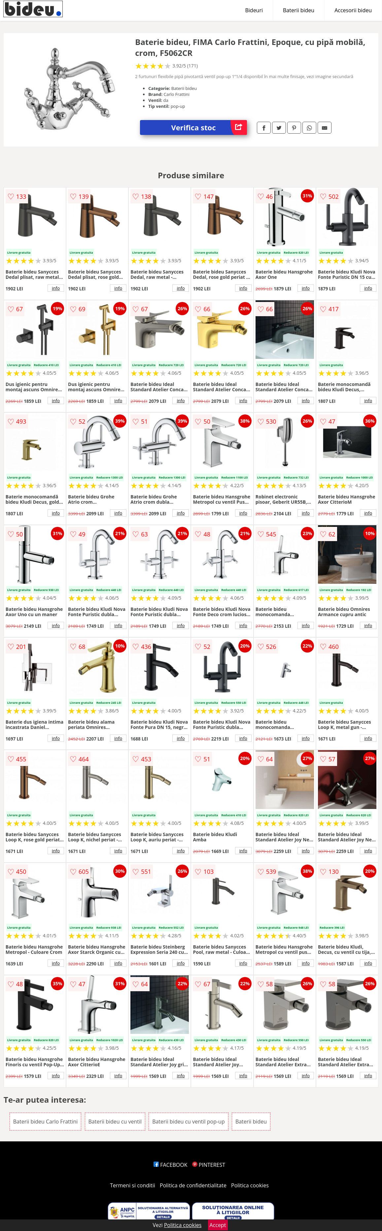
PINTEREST (208, 1164)
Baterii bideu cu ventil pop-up (188, 1121)
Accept (218, 1225)
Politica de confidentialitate (193, 1185)
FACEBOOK (171, 1164)
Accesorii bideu (353, 10)
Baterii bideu (298, 10)
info (56, 288)
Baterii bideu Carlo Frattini (45, 1121)
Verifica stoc (209, 127)
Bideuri (254, 10)
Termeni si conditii (132, 1185)
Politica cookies (250, 1185)
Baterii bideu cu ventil (115, 1121)
